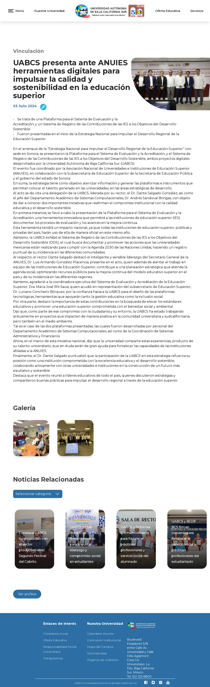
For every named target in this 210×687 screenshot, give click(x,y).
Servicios (196, 11)
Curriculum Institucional (104, 640)
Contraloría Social (55, 633)
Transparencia (53, 658)
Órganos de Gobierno (103, 660)
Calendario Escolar (100, 633)
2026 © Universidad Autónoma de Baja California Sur (106, 683)
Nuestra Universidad (49, 11)
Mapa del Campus (100, 647)
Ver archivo (27, 594)
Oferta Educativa (167, 11)
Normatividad (96, 653)
